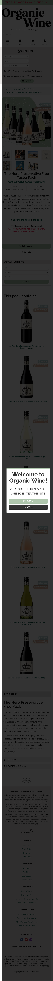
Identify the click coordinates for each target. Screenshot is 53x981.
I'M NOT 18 (28, 507)
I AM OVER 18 (28, 501)
